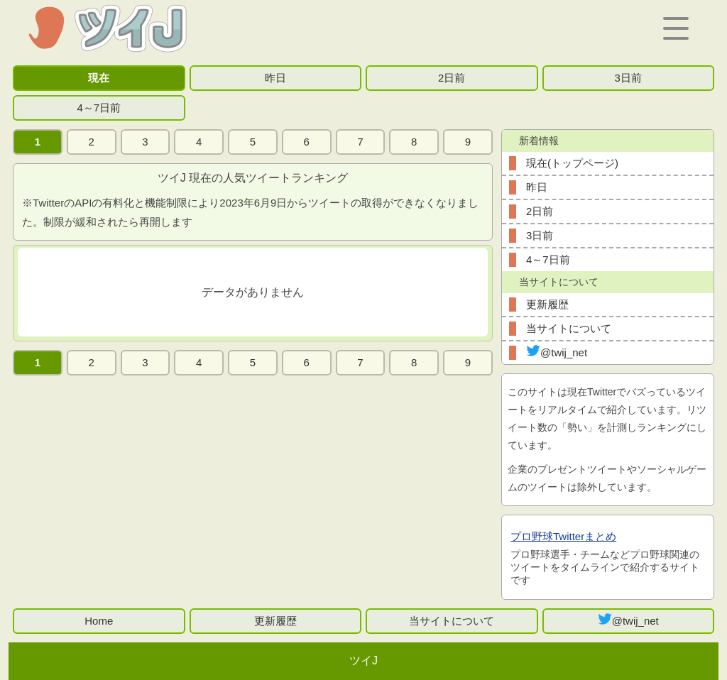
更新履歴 (547, 304)
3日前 (628, 78)
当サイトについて (568, 328)
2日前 (451, 78)
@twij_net (556, 351)
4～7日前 (99, 108)
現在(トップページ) (572, 163)
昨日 (275, 78)
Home (98, 621)
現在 (98, 78)
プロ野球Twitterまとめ (563, 536)
